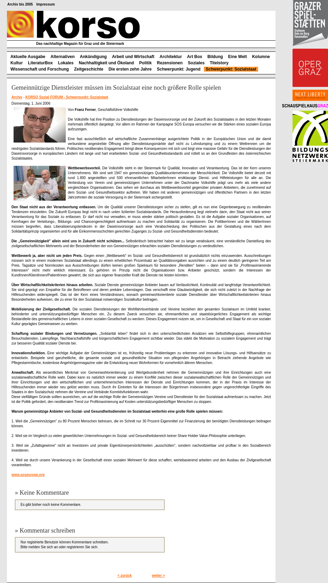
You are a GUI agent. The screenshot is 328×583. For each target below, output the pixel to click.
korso (73, 25)
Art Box (194, 56)
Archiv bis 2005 (20, 4)
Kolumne (261, 56)
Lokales (66, 62)
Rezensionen (170, 62)
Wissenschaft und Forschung (39, 69)
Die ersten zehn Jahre (130, 69)
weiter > (158, 575)
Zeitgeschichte (88, 69)
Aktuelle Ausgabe (27, 56)
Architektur (171, 56)
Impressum (45, 4)
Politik (145, 62)
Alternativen (62, 56)
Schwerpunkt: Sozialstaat (231, 69)
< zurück (125, 575)
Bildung (215, 56)
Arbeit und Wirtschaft (133, 56)
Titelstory (219, 62)
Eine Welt (237, 56)
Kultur (16, 62)
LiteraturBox (40, 62)
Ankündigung (93, 56)
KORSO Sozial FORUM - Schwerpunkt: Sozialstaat (66, 97)
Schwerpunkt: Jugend (178, 69)
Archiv (16, 97)
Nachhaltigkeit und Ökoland (106, 62)
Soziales (196, 62)
